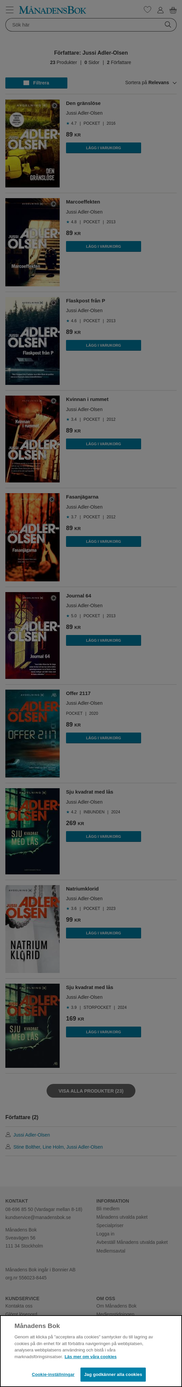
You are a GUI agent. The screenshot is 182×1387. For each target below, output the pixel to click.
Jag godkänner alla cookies (113, 1374)
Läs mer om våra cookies (91, 1356)
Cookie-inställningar (53, 1374)
